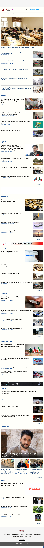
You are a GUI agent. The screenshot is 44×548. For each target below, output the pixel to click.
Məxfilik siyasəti (23, 536)
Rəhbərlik (22, 534)
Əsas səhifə (11, 14)
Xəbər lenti (33, 14)
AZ (27, 9)
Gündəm (4, 294)
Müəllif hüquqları (37, 534)
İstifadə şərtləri (16, 536)
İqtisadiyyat (5, 196)
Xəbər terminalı (34, 9)
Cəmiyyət (4, 248)
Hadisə (3, 388)
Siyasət (3, 142)
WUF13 (3, 96)
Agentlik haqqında (6, 534)
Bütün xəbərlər (39, 138)
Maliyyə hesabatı (15, 534)
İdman (3, 480)
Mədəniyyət (5, 427)
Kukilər (30, 536)
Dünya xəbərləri (6, 341)
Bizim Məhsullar (29, 534)
